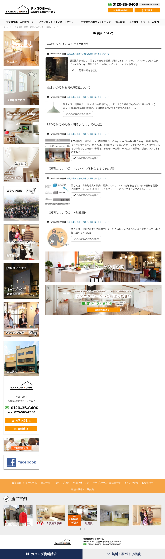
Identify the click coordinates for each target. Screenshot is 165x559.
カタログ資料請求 (41, 554)
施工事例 (120, 22)
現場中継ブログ (81, 482)
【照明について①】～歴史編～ (67, 212)
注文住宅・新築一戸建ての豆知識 (81, 54)
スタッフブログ (61, 482)
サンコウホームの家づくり (19, 22)
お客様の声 (147, 482)
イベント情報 (131, 482)
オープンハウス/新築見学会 (107, 482)
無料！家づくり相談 (124, 554)
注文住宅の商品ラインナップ (96, 22)
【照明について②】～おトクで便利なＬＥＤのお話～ (82, 168)
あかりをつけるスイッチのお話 (67, 44)
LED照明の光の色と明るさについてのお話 (74, 124)
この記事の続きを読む (84, 70)
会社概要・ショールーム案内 (144, 22)
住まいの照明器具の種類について (69, 87)
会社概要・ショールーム (24, 482)
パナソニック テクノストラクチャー (57, 22)
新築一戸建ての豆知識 (82, 489)
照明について (103, 54)
